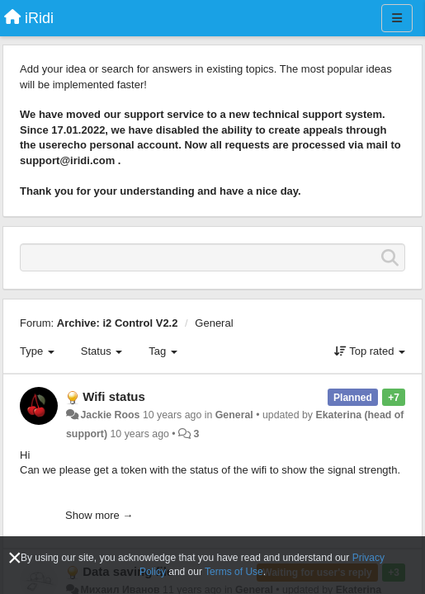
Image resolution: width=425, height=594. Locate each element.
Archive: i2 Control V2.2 (117, 323)
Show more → (99, 515)
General (214, 323)
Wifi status (114, 396)
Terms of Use (234, 572)
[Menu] (397, 18)
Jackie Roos (109, 415)
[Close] (14, 558)
